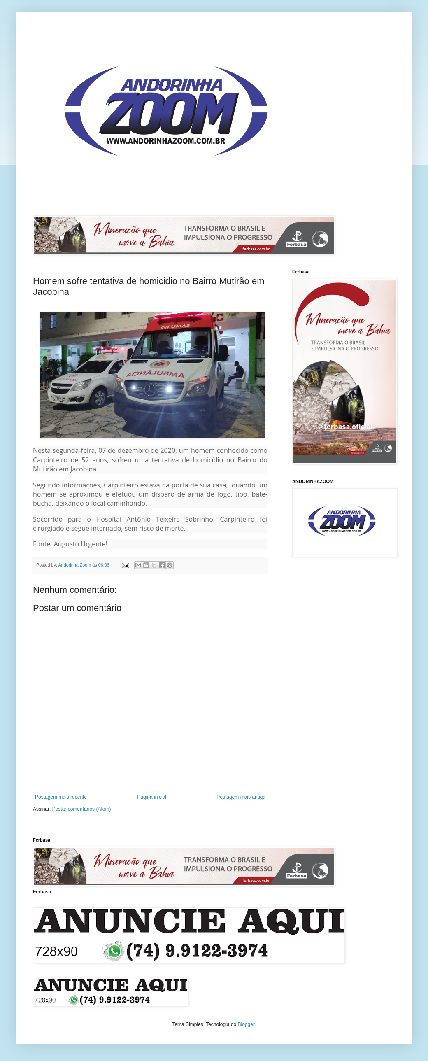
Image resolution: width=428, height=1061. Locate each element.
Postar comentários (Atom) (81, 809)
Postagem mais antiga (240, 797)
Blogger (246, 1024)
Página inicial (151, 797)
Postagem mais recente (61, 797)
